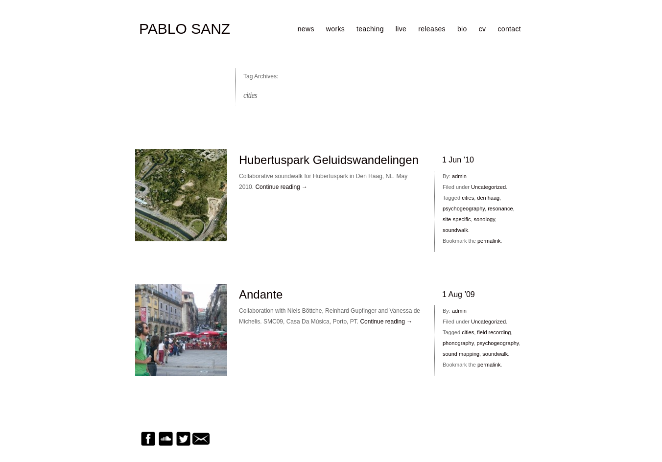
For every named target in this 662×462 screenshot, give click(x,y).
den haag (488, 198)
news (306, 29)
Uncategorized (488, 187)
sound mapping (461, 354)
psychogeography (464, 208)
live (401, 29)
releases (432, 29)
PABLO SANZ (184, 29)
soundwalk (455, 230)
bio (462, 29)
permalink (489, 241)
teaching (370, 29)
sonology (484, 219)
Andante (261, 294)
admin (459, 176)
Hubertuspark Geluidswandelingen (329, 159)
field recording (494, 332)
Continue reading (281, 187)
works (335, 29)
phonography (458, 343)
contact (509, 29)
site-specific (457, 219)
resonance (500, 208)
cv (482, 29)
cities (468, 198)
